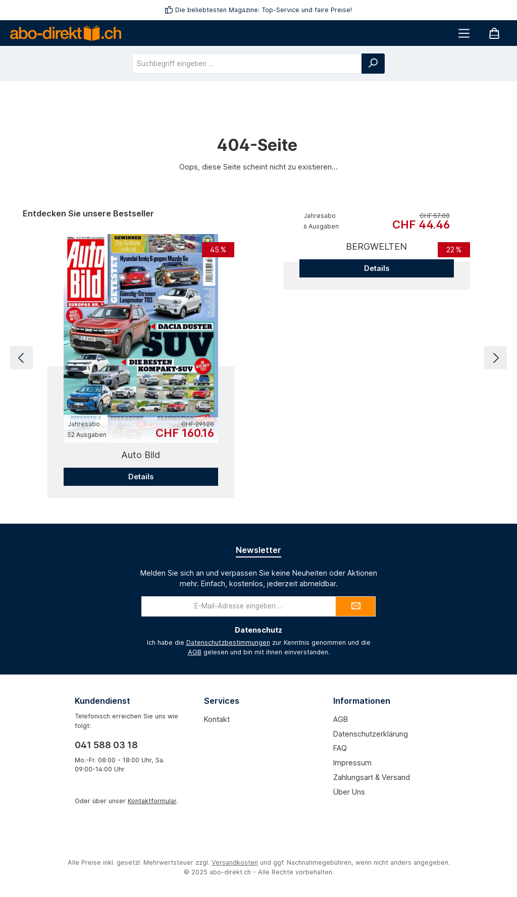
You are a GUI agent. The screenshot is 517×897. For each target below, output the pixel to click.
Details (140, 476)
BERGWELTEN (376, 246)
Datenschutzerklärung (370, 734)
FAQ (340, 748)
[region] (258, 358)
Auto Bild (140, 455)
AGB (194, 652)
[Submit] (355, 606)
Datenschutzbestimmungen (228, 642)
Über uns (349, 792)
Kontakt (217, 719)
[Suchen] (373, 63)
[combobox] (247, 63)
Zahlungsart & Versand (371, 777)
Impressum (352, 762)
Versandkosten (235, 862)
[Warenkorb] (494, 33)
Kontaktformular (152, 801)
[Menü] (464, 33)
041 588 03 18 (106, 745)
